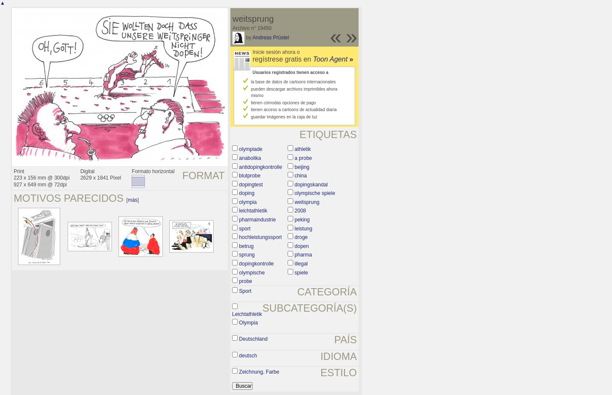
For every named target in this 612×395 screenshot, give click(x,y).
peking (301, 220)
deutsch (248, 356)
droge (301, 237)
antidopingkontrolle (260, 167)
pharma (303, 255)
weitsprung (306, 202)
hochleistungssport (260, 237)
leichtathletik (253, 211)
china (300, 176)
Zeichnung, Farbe (259, 372)
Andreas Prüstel (271, 38)
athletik (302, 149)
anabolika (250, 158)
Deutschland (253, 339)
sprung (247, 255)
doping (246, 193)
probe (245, 281)
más (133, 200)
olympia (247, 202)
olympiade (250, 149)
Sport (245, 291)
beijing (301, 167)
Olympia (248, 323)
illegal (301, 264)
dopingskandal (310, 185)
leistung (303, 229)
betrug (246, 246)
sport (244, 229)
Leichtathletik (247, 314)
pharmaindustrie (257, 220)
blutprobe (249, 176)
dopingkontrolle (256, 264)
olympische (252, 273)
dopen (301, 246)
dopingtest (250, 185)
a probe (303, 158)
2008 (300, 211)
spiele (301, 273)
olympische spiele (314, 193)
